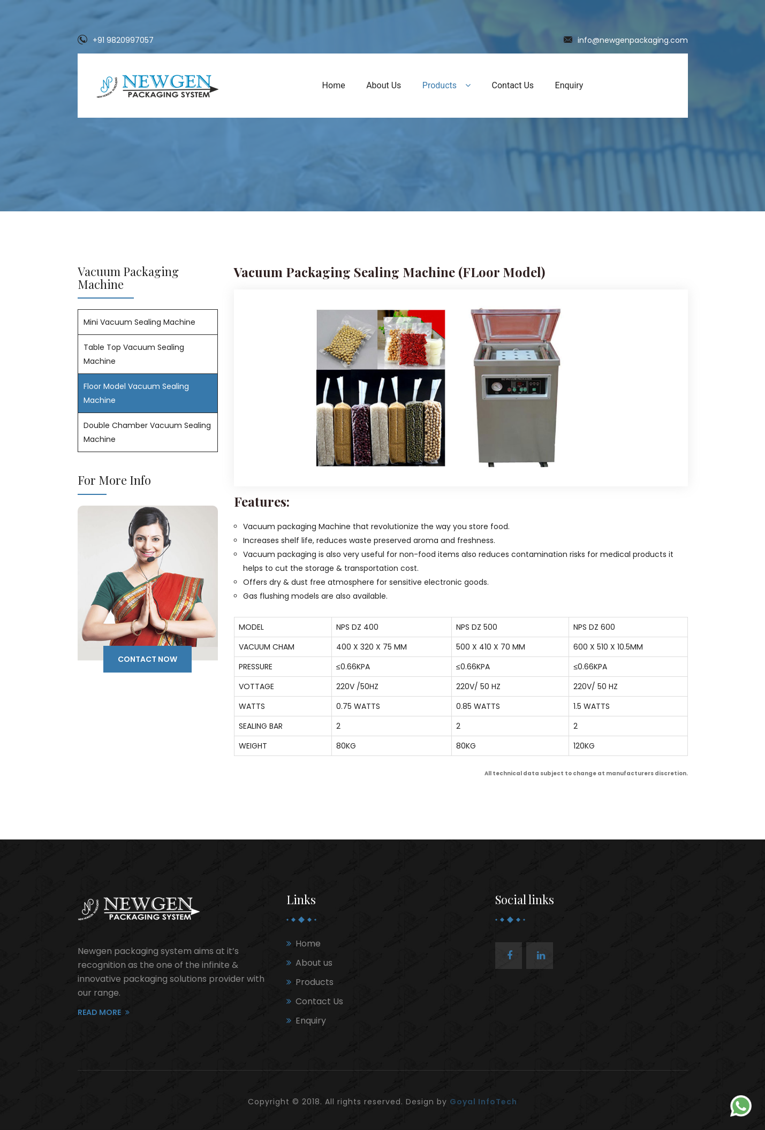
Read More (104, 1012)
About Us (383, 85)
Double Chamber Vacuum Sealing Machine (147, 432)
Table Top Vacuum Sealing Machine (134, 354)
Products (446, 85)
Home (333, 85)
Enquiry (569, 85)
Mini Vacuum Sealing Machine (139, 322)
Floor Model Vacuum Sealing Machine (136, 393)
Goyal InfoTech (483, 1101)
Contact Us (513, 85)
